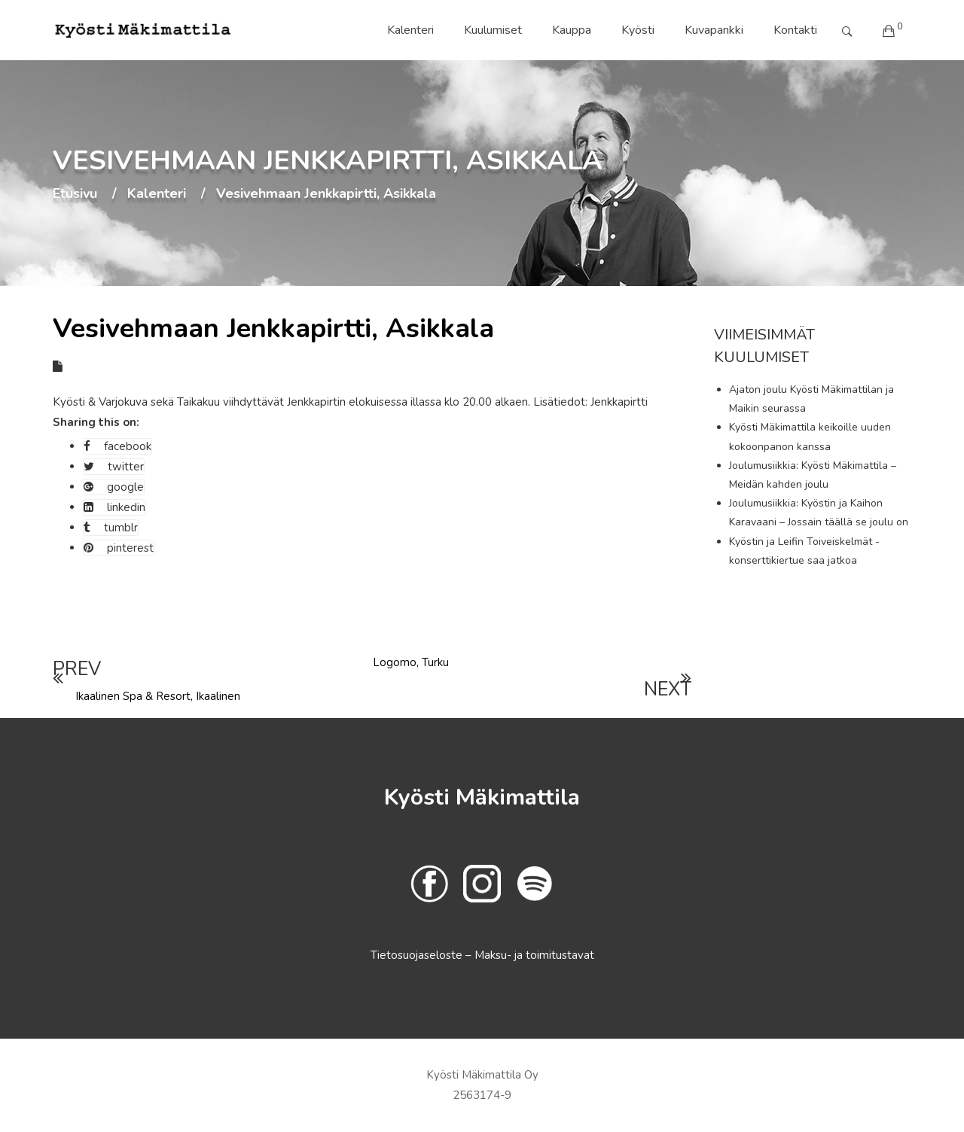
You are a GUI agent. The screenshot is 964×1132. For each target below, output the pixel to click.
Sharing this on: (96, 422)
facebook (117, 446)
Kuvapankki (714, 30)
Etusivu (75, 194)
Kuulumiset (493, 30)
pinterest (119, 547)
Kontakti (795, 30)
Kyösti (637, 30)
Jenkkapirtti (619, 401)
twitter (114, 466)
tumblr (111, 527)
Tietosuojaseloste (418, 955)
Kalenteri (410, 30)
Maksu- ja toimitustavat (534, 955)
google (114, 486)
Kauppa (571, 30)
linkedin (114, 507)
